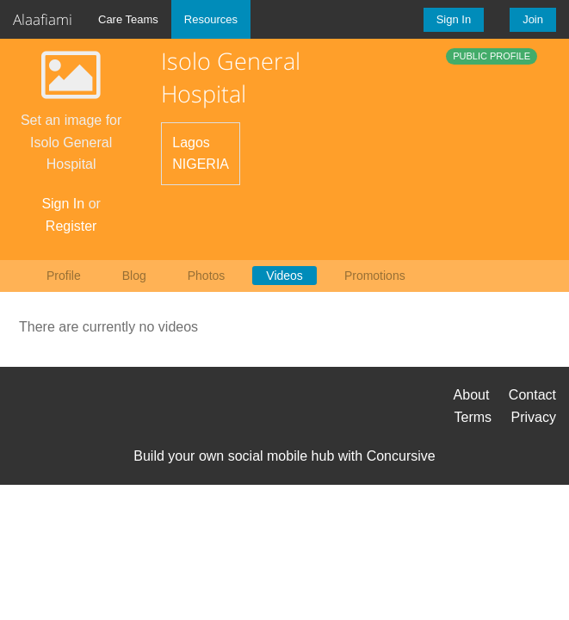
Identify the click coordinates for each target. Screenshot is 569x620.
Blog (134, 275)
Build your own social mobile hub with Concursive (284, 456)
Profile (63, 275)
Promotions (374, 275)
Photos (207, 275)
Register (71, 226)
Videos (284, 275)
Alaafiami (42, 19)
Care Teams (128, 19)
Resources (211, 19)
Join (533, 19)
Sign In (453, 19)
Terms (473, 417)
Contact (532, 395)
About (472, 395)
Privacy (533, 417)
